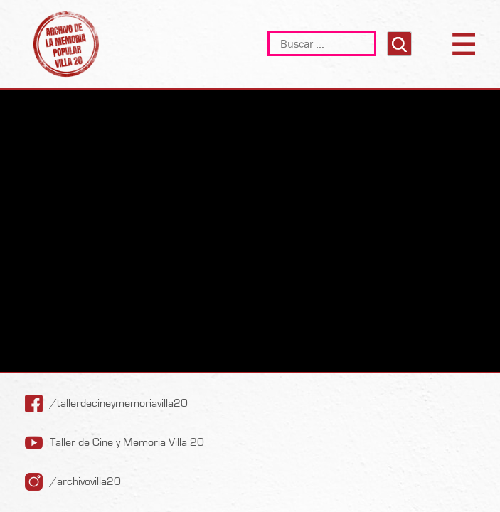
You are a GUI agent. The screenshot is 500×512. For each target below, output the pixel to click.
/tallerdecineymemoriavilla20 (119, 403)
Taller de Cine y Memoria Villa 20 (127, 442)
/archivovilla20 (85, 481)
